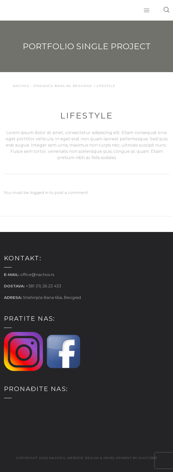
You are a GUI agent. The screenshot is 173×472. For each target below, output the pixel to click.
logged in (39, 192)
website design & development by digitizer (112, 458)
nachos (57, 458)
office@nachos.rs (37, 274)
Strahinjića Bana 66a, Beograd (52, 297)
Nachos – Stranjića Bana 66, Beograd (52, 86)
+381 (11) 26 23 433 (43, 286)
